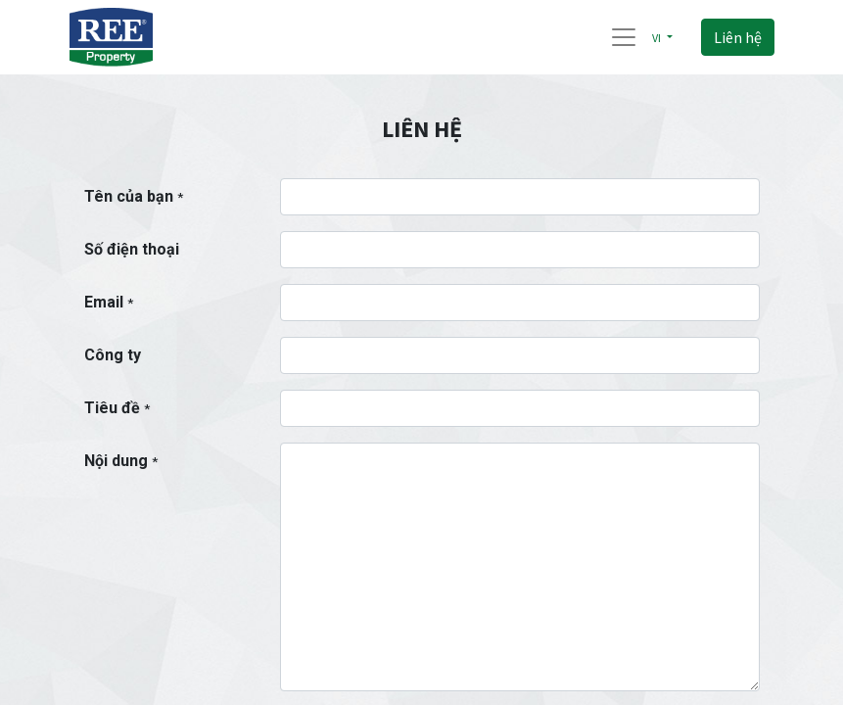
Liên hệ (738, 37)
